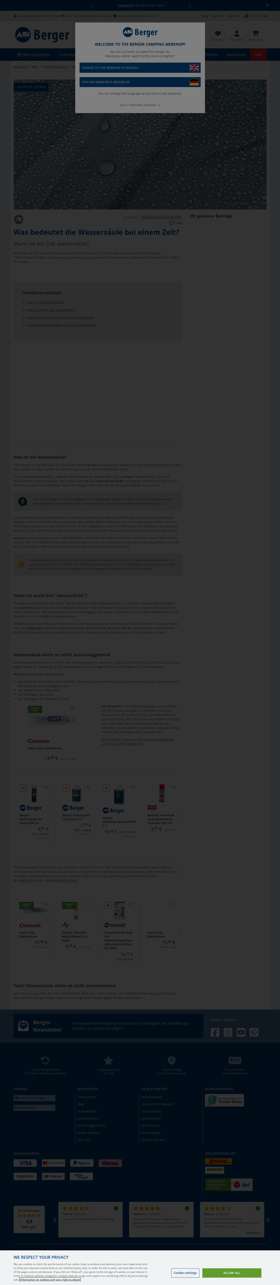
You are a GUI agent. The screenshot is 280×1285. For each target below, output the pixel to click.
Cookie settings (185, 1276)
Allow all (231, 1276)
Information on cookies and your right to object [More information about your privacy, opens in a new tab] (50, 1282)
